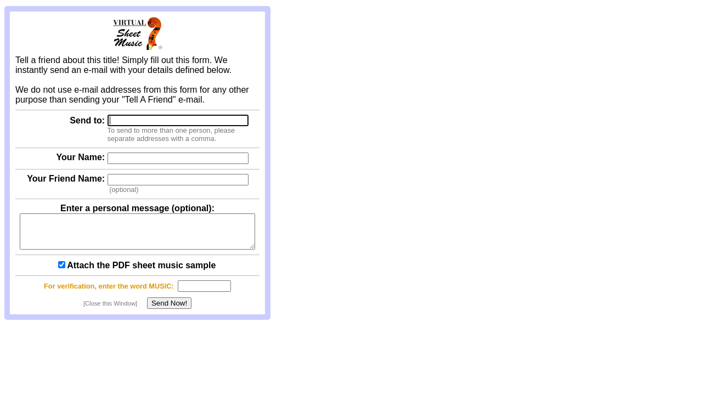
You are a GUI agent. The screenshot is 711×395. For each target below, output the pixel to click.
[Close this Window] (110, 310)
